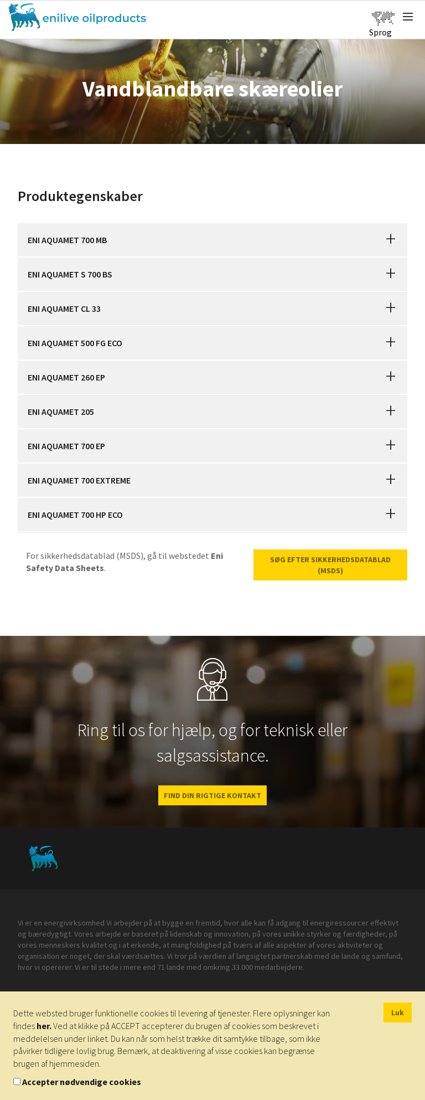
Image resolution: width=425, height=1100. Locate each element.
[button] (390, 239)
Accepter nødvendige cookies (81, 1081)
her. (44, 1025)
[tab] (212, 239)
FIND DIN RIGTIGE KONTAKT (212, 795)
